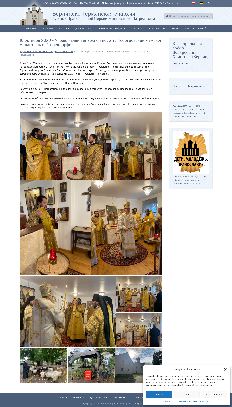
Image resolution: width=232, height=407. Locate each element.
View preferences (214, 394)
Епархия (31, 28)
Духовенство (82, 28)
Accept (159, 394)
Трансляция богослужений (189, 28)
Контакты (136, 28)
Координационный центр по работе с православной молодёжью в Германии (191, 178)
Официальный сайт (183, 63)
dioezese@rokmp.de (113, 3)
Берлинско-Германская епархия (103, 15)
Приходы (63, 28)
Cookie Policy (170, 401)
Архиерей (47, 28)
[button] (225, 369)
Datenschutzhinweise (187, 401)
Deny (186, 394)
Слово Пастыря (157, 28)
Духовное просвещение (110, 28)
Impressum (204, 401)
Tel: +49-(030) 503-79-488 (57, 3)
